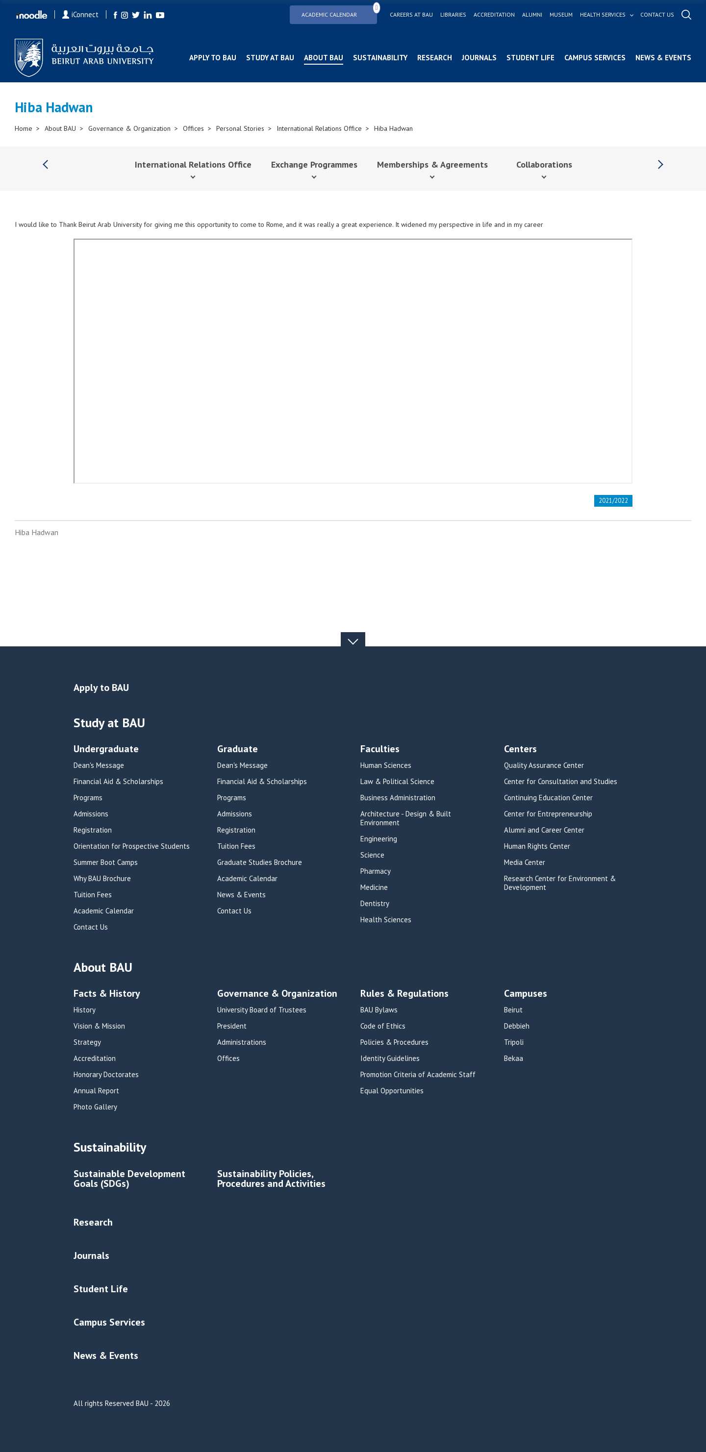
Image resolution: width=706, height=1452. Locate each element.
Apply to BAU (212, 57)
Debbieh (517, 1026)
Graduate (237, 749)
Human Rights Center (537, 846)
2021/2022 (613, 500)
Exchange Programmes (314, 164)
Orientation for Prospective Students (132, 846)
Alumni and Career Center (544, 830)
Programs (88, 797)
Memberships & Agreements (432, 164)
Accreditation (494, 15)
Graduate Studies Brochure (259, 862)
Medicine (374, 887)
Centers (520, 749)
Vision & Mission (99, 1026)
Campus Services (595, 57)
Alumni (532, 15)
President (232, 1026)
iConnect (80, 14)
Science (372, 855)
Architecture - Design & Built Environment (405, 818)
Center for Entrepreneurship (548, 814)
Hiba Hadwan (393, 128)
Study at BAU (270, 57)
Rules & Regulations (404, 994)
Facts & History (107, 994)
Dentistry (374, 903)
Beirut (513, 1010)
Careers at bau (411, 15)
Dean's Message (99, 765)
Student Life (530, 57)
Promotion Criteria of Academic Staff (418, 1074)
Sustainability (380, 57)
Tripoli (514, 1042)
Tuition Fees (93, 894)
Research (434, 57)
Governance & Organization (129, 128)
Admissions (91, 814)
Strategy (87, 1042)
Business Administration (397, 797)
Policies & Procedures (394, 1042)
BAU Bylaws (379, 1010)
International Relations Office (319, 128)
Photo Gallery (95, 1107)
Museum (561, 15)
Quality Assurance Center (544, 765)
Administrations (241, 1042)
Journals (479, 57)
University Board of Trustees (261, 1010)
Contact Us (91, 927)
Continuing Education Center (548, 797)
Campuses (525, 994)
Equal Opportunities (392, 1090)
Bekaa (513, 1058)
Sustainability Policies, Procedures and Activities (271, 1179)
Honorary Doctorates (106, 1074)
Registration (93, 830)
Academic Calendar (339, 11)
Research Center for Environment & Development (560, 883)
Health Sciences (385, 919)
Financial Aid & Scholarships (118, 781)
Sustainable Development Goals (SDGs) (129, 1179)
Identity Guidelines (390, 1058)
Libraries (453, 15)
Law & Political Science (397, 781)
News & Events (663, 57)
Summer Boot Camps (106, 862)
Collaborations (544, 164)
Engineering (378, 839)
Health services (603, 15)
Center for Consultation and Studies (560, 781)
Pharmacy (375, 871)
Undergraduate (106, 749)
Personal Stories (240, 128)
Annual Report (96, 1090)
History (85, 1010)
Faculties (380, 749)
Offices (193, 128)
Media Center (524, 862)
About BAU (323, 57)
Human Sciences (385, 765)
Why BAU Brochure (102, 878)
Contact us (657, 15)
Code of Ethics (382, 1026)
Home (23, 128)
